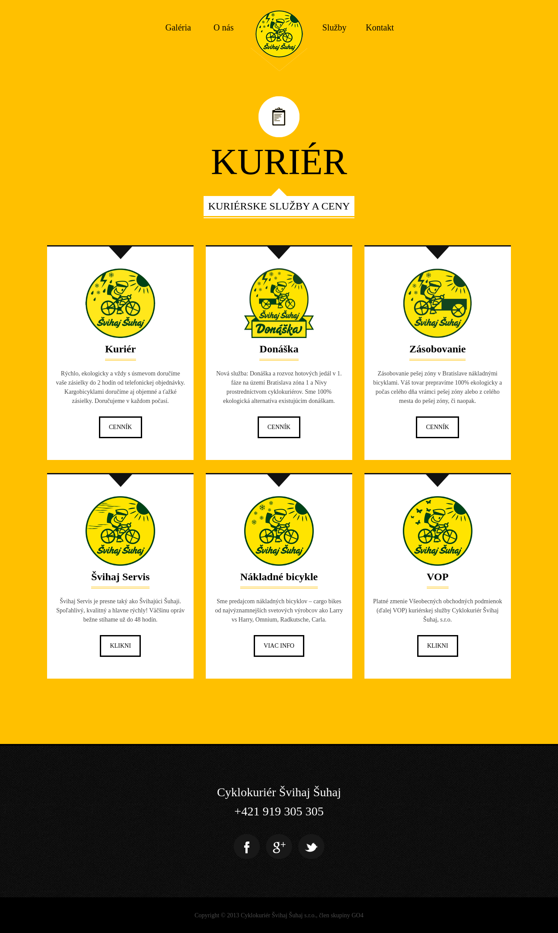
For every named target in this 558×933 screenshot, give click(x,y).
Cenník (120, 427)
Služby (334, 27)
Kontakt (380, 27)
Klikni (120, 645)
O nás (224, 27)
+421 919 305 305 (279, 811)
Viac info (279, 645)
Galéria (178, 27)
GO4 (358, 915)
